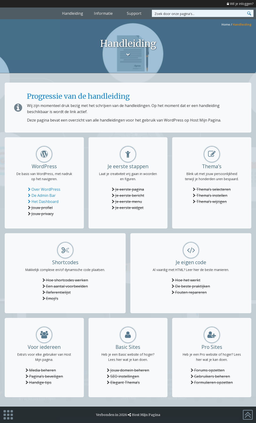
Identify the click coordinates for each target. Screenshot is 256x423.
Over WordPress (44, 189)
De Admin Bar (42, 195)
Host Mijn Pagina (146, 415)
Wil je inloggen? (240, 3)
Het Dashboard (43, 201)
